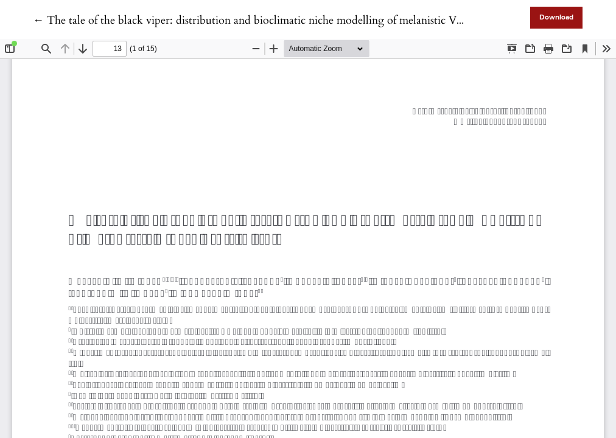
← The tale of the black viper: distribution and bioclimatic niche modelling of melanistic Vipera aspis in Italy (287, 20)
